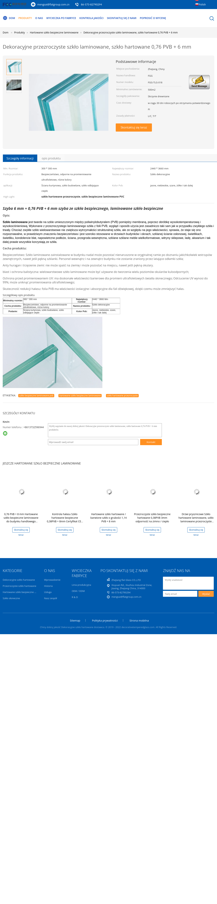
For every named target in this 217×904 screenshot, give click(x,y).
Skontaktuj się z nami (121, 18)
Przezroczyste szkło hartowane (19, 586)
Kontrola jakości (91, 18)
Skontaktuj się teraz (134, 127)
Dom (9, 18)
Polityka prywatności (105, 620)
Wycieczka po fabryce (61, 18)
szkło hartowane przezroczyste (122, 395)
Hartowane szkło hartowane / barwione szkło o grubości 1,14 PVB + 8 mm (108, 517)
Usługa (48, 592)
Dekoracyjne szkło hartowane (19, 579)
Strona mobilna (139, 620)
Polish (202, 4)
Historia (48, 586)
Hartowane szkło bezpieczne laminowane (25, 592)
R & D (75, 597)
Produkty (25, 18)
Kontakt (151, 442)
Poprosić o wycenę (153, 18)
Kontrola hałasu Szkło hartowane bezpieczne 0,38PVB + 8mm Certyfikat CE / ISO (65, 519)
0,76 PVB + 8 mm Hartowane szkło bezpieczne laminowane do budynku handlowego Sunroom (21, 519)
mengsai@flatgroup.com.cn (53, 4)
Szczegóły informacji (20, 158)
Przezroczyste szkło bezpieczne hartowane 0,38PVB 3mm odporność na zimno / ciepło (152, 517)
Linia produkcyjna (81, 584)
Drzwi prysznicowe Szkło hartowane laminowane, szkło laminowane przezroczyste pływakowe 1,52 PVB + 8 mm (196, 519)
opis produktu (51, 158)
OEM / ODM (78, 591)
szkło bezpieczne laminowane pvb (36, 395)
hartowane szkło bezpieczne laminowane (80, 395)
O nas (39, 18)
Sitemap (75, 620)
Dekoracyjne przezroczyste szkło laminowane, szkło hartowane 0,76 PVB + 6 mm (131, 32)
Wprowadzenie (52, 579)
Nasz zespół (50, 598)
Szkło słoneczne (11, 598)
